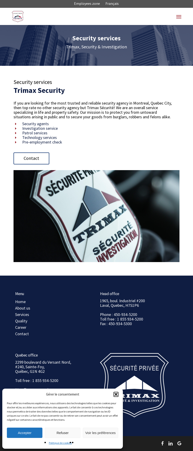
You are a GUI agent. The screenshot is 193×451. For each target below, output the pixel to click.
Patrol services (34, 133)
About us (22, 308)
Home (20, 301)
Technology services (39, 137)
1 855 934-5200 (130, 319)
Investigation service (40, 128)
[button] (116, 394)
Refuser (63, 433)
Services (22, 314)
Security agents (35, 123)
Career (20, 327)
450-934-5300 (120, 323)
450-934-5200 (125, 314)
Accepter (24, 433)
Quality (21, 321)
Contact (22, 334)
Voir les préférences (100, 433)
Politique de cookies (60, 443)
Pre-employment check (42, 142)
